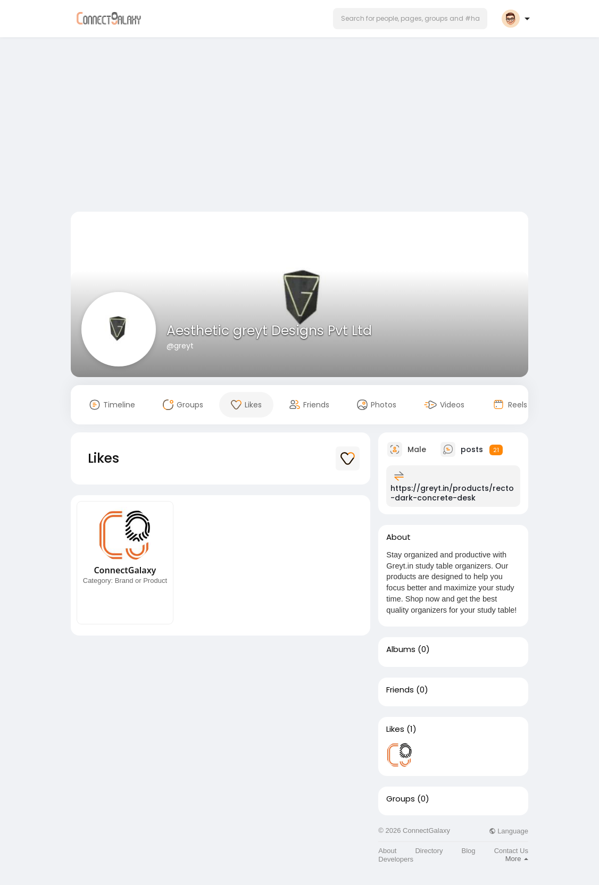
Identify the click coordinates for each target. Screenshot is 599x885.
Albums (400, 649)
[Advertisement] (299, 126)
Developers (395, 859)
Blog (469, 850)
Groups (400, 799)
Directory (429, 850)
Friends (400, 690)
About (387, 850)
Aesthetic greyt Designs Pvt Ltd (269, 330)
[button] (410, 18)
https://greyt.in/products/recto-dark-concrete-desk (452, 493)
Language (508, 831)
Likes (395, 729)
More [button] (516, 859)
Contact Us (511, 850)
